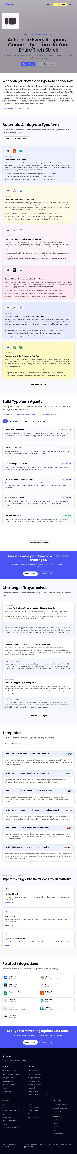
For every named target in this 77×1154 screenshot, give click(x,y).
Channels (41, 421)
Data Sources (15, 421)
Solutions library (33, 1071)
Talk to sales (47, 574)
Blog (3, 1107)
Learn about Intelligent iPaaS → (17, 139)
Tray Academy (33, 1110)
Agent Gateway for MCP (27, 414)
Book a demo (28, 64)
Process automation (35, 1085)
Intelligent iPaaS (8, 1078)
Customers (57, 1101)
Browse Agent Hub (48, 414)
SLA (49, 1144)
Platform (5, 1067)
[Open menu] (70, 4)
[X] (28, 1147)
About (55, 1120)
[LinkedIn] (25, 1147)
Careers (55, 1123)
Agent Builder (8, 414)
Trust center (57, 1111)
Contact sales (60, 4)
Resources (6, 1101)
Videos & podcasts (9, 1121)
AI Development (8, 1085)
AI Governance (7, 1081)
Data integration (33, 1081)
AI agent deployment (35, 1074)
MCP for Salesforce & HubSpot (38, 1095)
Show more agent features (39, 543)
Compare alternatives (10, 1128)
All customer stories (60, 1105)
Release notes (33, 1117)
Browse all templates (14, 744)
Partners (56, 1127)
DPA (45, 1144)
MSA (40, 1144)
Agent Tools (29, 421)
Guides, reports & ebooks (11, 1110)
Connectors (28, 34)
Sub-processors (58, 1144)
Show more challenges (38, 716)
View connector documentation (15, 109)
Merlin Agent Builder (9, 1071)
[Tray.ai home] (9, 4)
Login (48, 4)
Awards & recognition (60, 1108)
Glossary (5, 1124)
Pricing (4, 1088)
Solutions (31, 1067)
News (54, 1130)
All (5, 421)
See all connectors (47, 64)
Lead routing (32, 1088)
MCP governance (34, 1078)
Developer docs (33, 1107)
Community (32, 1114)
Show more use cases (38, 384)
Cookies (34, 1144)
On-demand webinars (10, 1117)
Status (68, 1144)
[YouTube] (32, 1147)
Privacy (26, 1144)
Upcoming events (8, 1114)
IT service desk (33, 1091)
